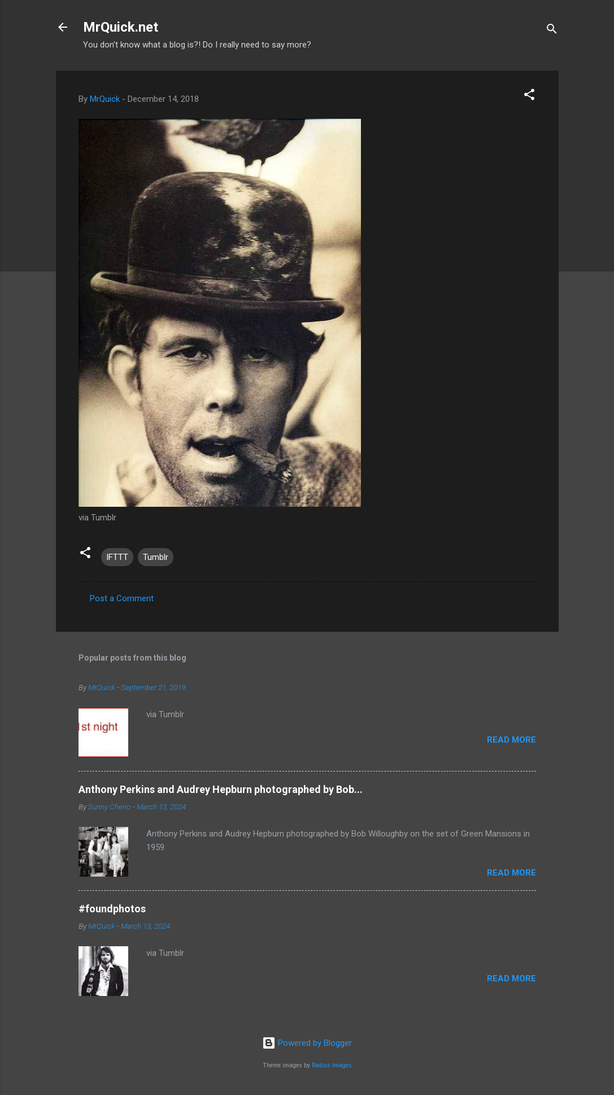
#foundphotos (112, 909)
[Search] (552, 31)
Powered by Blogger (307, 1043)
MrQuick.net (120, 27)
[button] (529, 96)
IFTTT (117, 557)
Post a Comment (122, 598)
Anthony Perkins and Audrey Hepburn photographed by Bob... (221, 789)
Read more (511, 740)
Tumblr (155, 557)
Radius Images (332, 1065)
